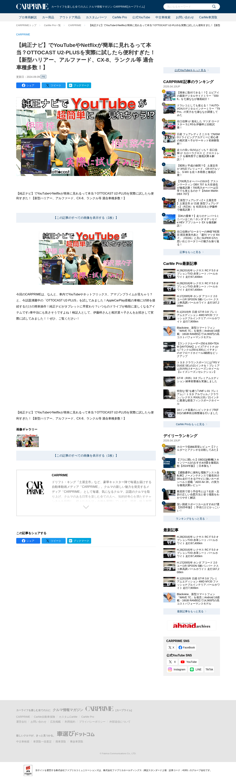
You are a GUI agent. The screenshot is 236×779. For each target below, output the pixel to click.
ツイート (56, 85)
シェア (30, 85)
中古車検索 (163, 17)
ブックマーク (81, 85)
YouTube (191, 661)
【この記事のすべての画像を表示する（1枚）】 (85, 217)
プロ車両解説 (28, 17)
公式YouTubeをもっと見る (190, 70)
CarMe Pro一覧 (52, 25)
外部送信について (120, 721)
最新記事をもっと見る (190, 611)
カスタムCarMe (68, 716)
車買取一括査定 (42, 741)
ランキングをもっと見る (190, 518)
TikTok (209, 669)
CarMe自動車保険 (44, 716)
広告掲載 (55, 721)
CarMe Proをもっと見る (190, 424)
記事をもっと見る (190, 252)
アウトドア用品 (70, 17)
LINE (198, 669)
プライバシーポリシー (92, 721)
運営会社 (21, 721)
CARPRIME (74, 25)
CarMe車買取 (208, 17)
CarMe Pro (119, 17)
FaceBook (189, 647)
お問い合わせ (185, 17)
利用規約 (70, 721)
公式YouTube (141, 17)
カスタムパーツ (96, 17)
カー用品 (48, 17)
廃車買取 (60, 741)
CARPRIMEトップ (26, 25)
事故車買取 (76, 741)
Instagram (179, 669)
